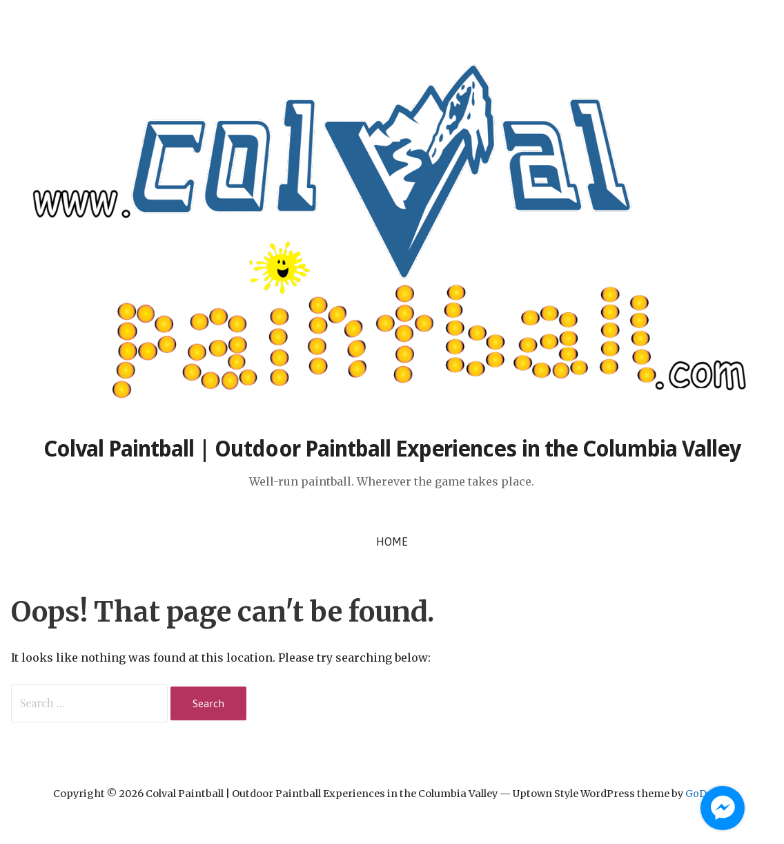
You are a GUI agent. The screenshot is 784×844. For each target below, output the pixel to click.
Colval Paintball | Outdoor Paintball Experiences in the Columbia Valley (392, 449)
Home (392, 541)
